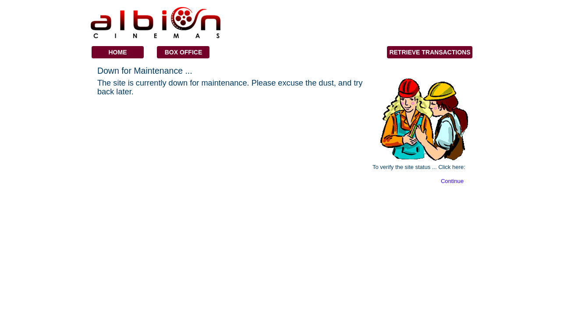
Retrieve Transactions (429, 52)
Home (117, 52)
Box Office (183, 52)
